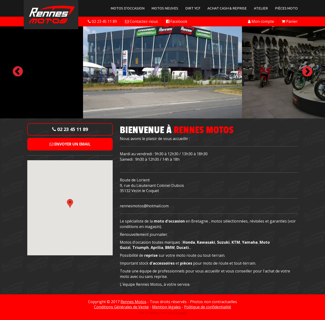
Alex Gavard (177, 312)
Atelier (261, 8)
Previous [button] (18, 72)
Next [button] (307, 72)
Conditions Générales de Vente (121, 307)
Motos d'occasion (127, 8)
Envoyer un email (70, 144)
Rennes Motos (133, 301)
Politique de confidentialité (207, 307)
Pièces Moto (286, 8)
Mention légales (166, 307)
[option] (162, 71)
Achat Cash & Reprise (227, 8)
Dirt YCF (192, 8)
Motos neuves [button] (165, 8)
